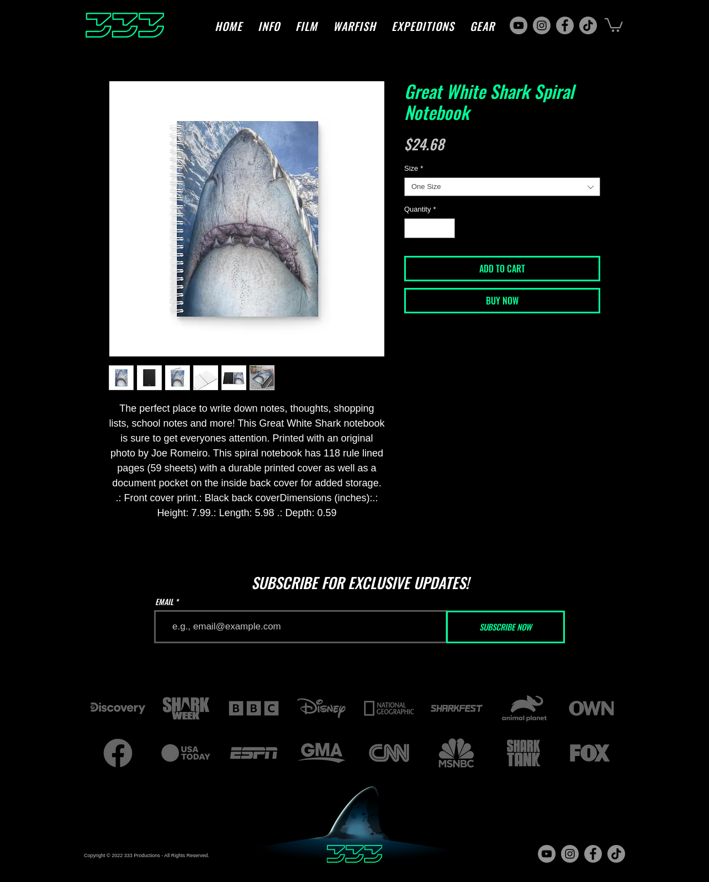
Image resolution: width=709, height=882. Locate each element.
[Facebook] (565, 25)
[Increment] (447, 228)
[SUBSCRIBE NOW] (505, 627)
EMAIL (164, 602)
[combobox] (502, 186)
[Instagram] (542, 25)
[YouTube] (518, 25)
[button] (268, 26)
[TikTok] (588, 25)
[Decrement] (412, 228)
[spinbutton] (430, 228)
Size (413, 168)
